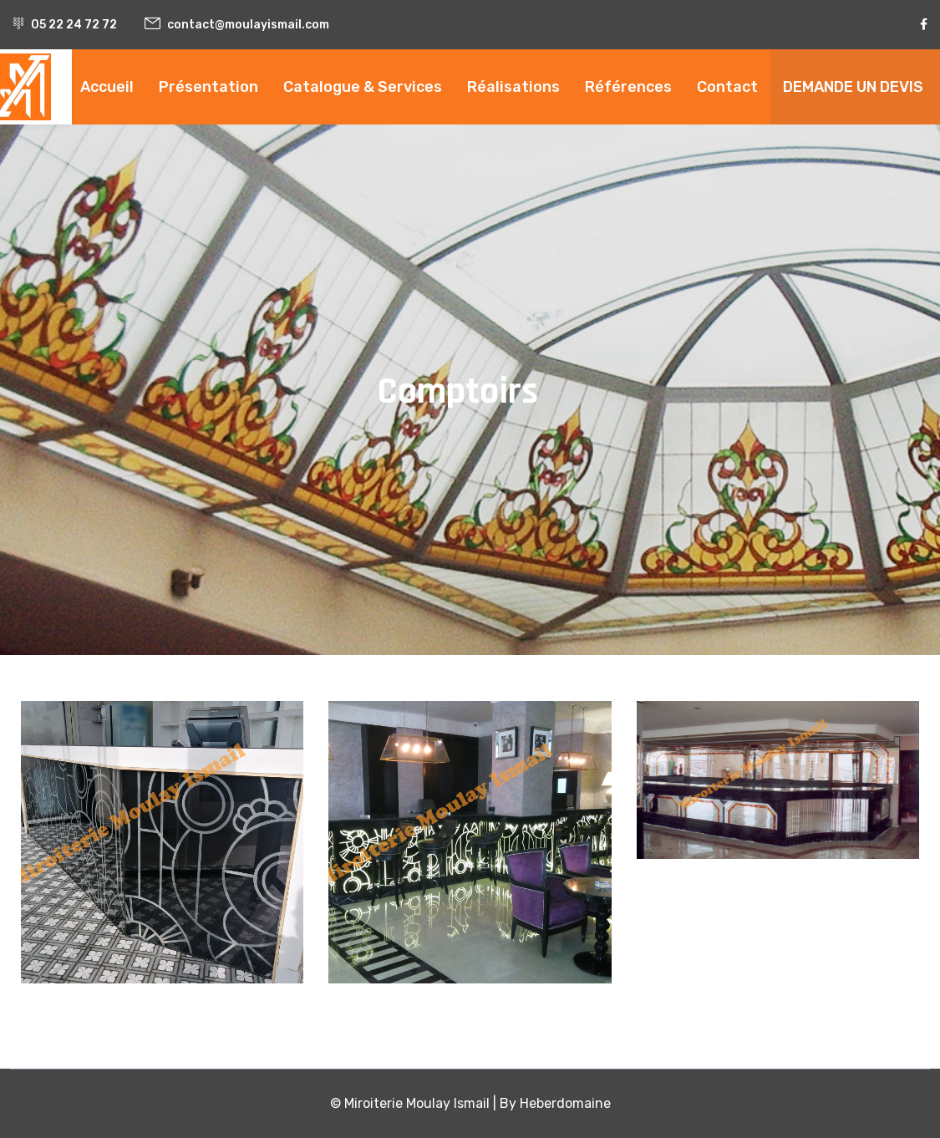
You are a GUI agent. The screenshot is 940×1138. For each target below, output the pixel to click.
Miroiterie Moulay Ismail (417, 1103)
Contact (727, 87)
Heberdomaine (565, 1103)
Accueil (107, 87)
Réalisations (513, 87)
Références (628, 87)
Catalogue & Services (362, 87)
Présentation (208, 87)
